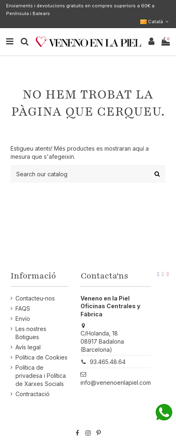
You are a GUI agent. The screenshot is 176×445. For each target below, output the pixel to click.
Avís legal (28, 347)
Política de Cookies (41, 357)
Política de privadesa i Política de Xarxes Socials (40, 375)
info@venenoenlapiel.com (115, 382)
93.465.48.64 (108, 361)
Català (155, 21)
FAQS (22, 308)
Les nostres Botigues (30, 332)
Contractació (32, 393)
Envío (22, 318)
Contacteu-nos (35, 298)
